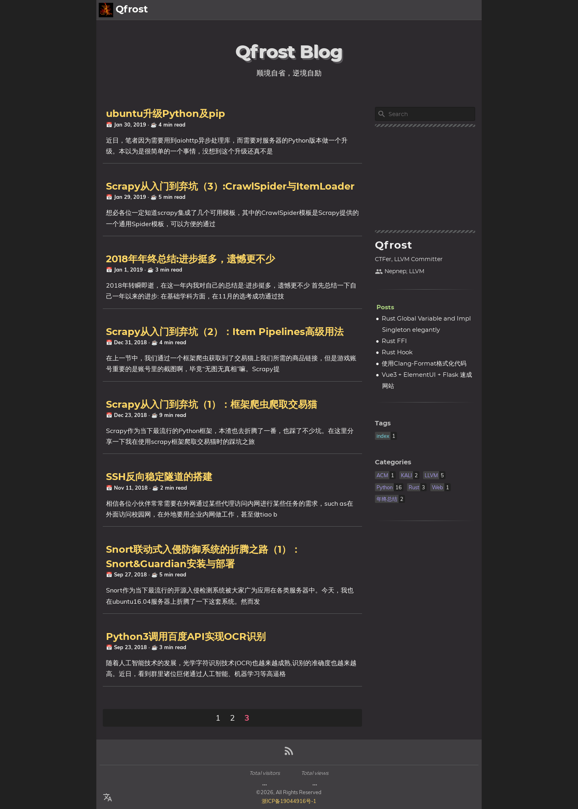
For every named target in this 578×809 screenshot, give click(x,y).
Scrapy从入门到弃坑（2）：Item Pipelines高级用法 (225, 332)
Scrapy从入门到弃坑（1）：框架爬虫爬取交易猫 (211, 405)
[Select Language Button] (108, 798)
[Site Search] (431, 114)
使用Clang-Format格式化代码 (424, 364)
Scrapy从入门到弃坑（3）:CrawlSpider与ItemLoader (230, 187)
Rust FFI (394, 341)
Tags (383, 423)
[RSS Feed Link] (289, 754)
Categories (393, 462)
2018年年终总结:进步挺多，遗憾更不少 (190, 259)
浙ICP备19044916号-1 (289, 801)
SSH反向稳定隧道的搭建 (159, 477)
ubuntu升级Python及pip (165, 114)
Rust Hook (397, 352)
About (443, 10)
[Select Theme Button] (419, 10)
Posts (469, 10)
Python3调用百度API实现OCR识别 (186, 637)
